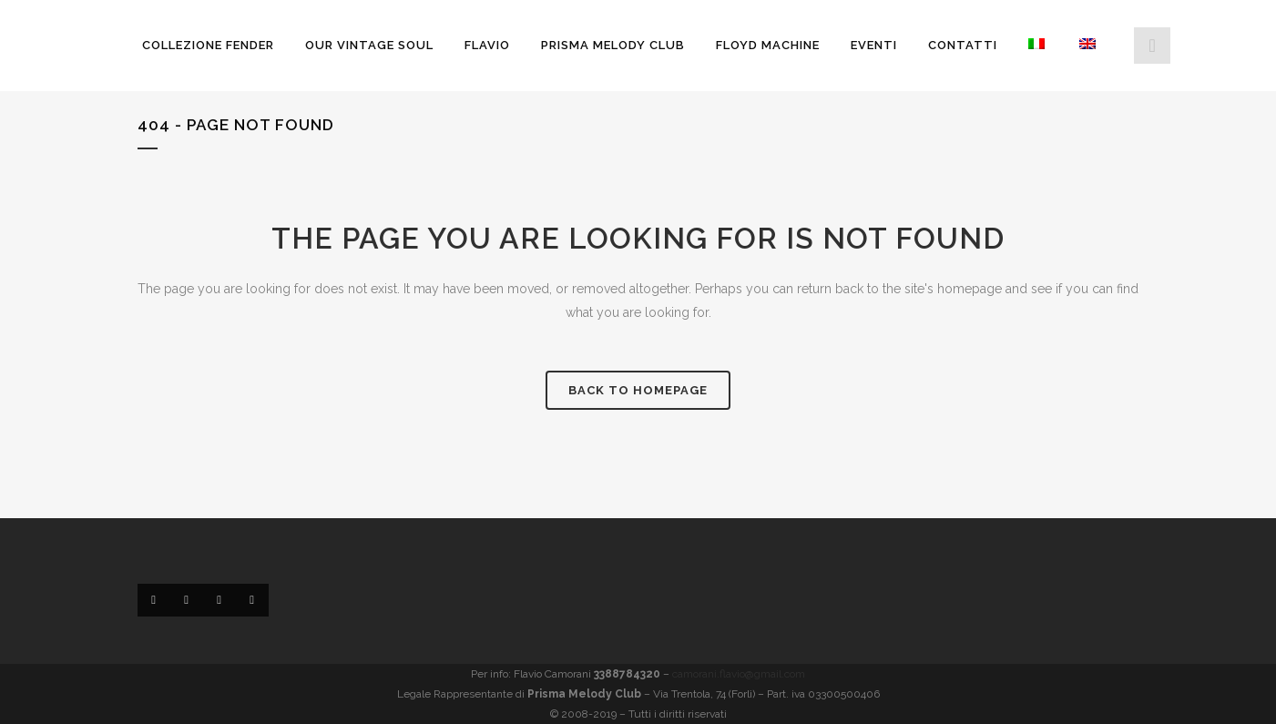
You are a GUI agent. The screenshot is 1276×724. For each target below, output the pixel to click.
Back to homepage (638, 390)
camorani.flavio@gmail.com (738, 674)
